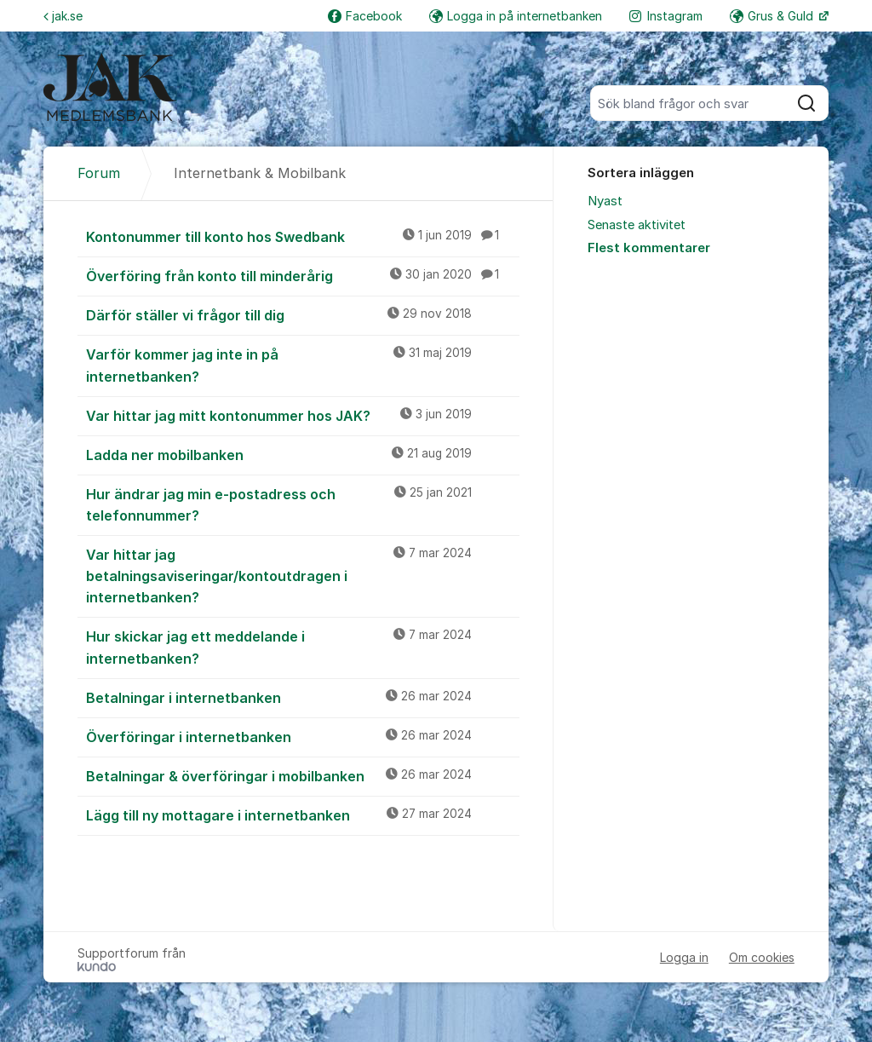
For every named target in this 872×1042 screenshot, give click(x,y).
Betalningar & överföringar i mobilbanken (302, 775)
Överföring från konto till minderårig (302, 275)
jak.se (63, 16)
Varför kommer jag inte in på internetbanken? (302, 364)
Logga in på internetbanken (515, 16)
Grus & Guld (773, 16)
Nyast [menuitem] (605, 201)
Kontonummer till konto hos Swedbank (302, 236)
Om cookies (762, 957)
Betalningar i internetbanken (302, 697)
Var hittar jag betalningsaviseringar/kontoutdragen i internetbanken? (302, 575)
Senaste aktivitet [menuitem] (637, 225)
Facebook (365, 16)
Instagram (666, 16)
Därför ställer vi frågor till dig (302, 314)
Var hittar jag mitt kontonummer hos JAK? (302, 415)
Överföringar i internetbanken (302, 736)
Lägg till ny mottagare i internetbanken (302, 814)
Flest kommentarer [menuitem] (649, 248)
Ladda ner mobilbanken (302, 454)
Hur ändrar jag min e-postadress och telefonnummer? (302, 504)
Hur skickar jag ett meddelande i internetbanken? (302, 646)
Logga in (684, 957)
